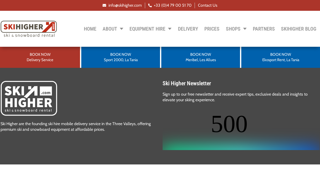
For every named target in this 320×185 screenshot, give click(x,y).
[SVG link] (29, 98)
